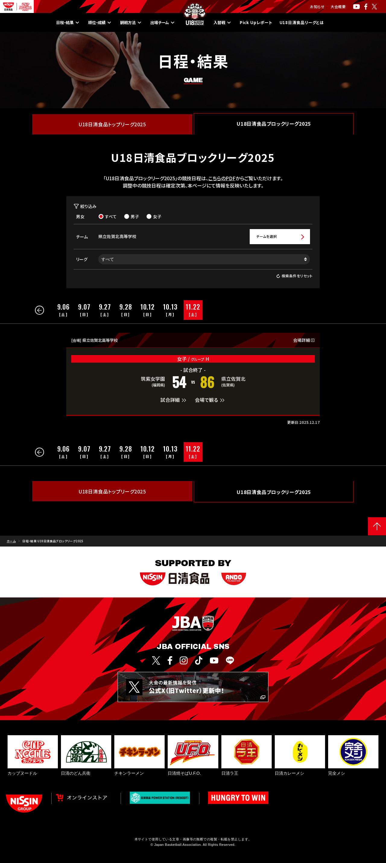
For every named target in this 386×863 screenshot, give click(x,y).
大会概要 (338, 6)
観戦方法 (124, 22)
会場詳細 (304, 340)
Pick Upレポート (260, 22)
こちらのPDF (222, 178)
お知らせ (317, 6)
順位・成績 (88, 22)
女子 (153, 216)
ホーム (11, 541)
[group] (63, 310)
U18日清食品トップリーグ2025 (112, 124)
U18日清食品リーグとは (315, 22)
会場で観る (210, 401)
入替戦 (223, 22)
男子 (131, 216)
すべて (107, 216)
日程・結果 (52, 22)
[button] (39, 310)
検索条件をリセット (294, 277)
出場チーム (159, 22)
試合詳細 (174, 401)
